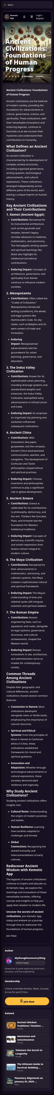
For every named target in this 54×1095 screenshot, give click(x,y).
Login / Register (40, 17)
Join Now (11, 935)
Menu (8, 4)
